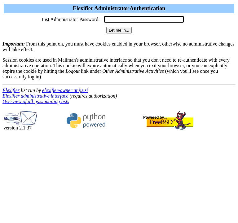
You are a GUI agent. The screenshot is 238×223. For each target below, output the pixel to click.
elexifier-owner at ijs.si (65, 90)
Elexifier (11, 90)
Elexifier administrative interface (35, 95)
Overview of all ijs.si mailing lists (35, 101)
